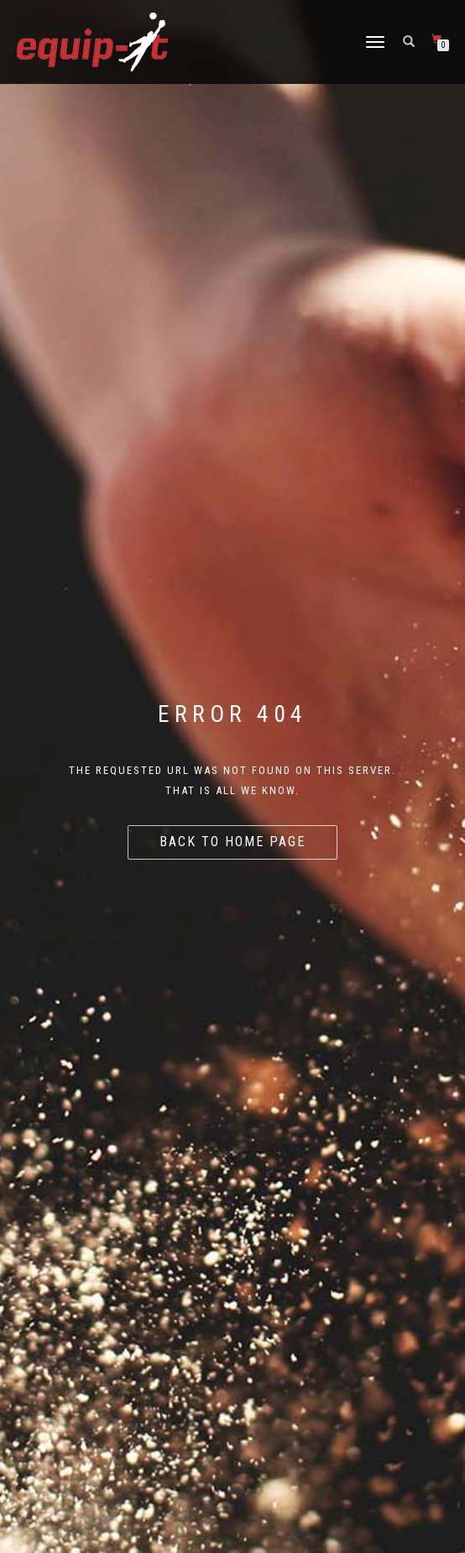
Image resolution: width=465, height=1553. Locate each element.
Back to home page (232, 842)
